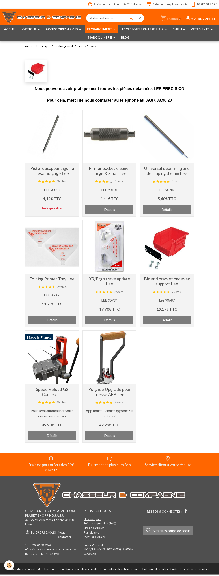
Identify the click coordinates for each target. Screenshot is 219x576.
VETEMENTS (200, 29)
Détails (109, 209)
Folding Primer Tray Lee (52, 278)
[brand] (42, 18)
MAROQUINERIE (100, 37)
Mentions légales (94, 538)
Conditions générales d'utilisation (32, 570)
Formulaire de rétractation (120, 570)
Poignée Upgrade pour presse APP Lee (109, 392)
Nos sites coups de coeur (168, 532)
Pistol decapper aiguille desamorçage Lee (52, 171)
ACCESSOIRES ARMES (62, 29)
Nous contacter (64, 536)
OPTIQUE (29, 29)
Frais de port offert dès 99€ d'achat (51, 464)
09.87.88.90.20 (46, 534)
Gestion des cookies (196, 570)
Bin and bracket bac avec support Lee (167, 281)
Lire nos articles (94, 529)
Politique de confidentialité (160, 570)
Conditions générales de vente (78, 570)
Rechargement (64, 46)
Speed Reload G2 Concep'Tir (52, 392)
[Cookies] (9, 567)
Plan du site (91, 534)
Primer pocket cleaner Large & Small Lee (109, 171)
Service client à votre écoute (167, 461)
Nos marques (92, 520)
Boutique (44, 46)
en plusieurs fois (166, 4)
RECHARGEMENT (100, 29)
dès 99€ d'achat (113, 4)
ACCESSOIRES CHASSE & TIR (142, 29)
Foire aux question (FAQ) (100, 524)
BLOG (125, 37)
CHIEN (177, 29)
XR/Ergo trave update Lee (109, 281)
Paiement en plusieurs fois (109, 461)
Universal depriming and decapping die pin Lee (167, 171)
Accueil (29, 46)
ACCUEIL (10, 29)
